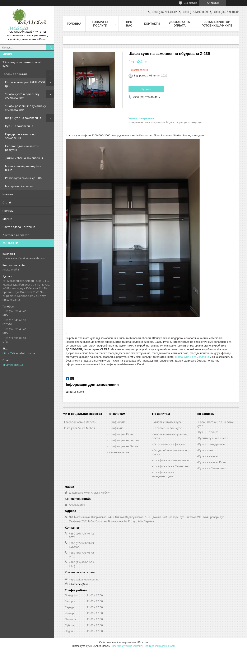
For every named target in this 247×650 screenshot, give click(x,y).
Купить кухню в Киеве (213, 438)
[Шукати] (50, 47)
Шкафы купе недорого (124, 440)
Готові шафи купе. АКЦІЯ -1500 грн (25, 84)
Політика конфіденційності (159, 646)
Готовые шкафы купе (168, 428)
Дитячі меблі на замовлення (24, 158)
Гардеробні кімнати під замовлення (20, 136)
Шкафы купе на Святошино (172, 466)
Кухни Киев (206, 450)
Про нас (8, 210)
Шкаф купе (116, 428)
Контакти (152, 23)
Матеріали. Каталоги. (19, 186)
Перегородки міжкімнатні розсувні (22, 148)
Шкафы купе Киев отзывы (171, 460)
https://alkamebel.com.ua (19, 353)
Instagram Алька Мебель (80, 428)
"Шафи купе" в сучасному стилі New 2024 (22, 96)
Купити (146, 89)
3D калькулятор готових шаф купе (22, 64)
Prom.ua (143, 642)
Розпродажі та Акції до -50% (23, 178)
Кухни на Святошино (212, 468)
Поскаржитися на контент (127, 646)
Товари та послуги (15, 74)
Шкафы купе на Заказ (123, 446)
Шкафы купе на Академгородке (163, 474)
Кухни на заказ (119, 452)
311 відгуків (190, 2)
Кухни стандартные (211, 444)
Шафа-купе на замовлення (192, 356)
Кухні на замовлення (19, 126)
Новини (8, 194)
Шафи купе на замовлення (23, 118)
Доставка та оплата (16, 235)
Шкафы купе (117, 422)
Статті (7, 202)
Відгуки (7, 219)
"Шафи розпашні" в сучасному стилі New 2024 (25, 108)
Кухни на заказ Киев (212, 462)
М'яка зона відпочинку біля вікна (23, 168)
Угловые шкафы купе (168, 422)
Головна (74, 23)
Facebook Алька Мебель (80, 422)
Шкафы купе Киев (121, 434)
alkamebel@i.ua (13, 365)
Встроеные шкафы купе (169, 444)
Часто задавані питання (19, 227)
